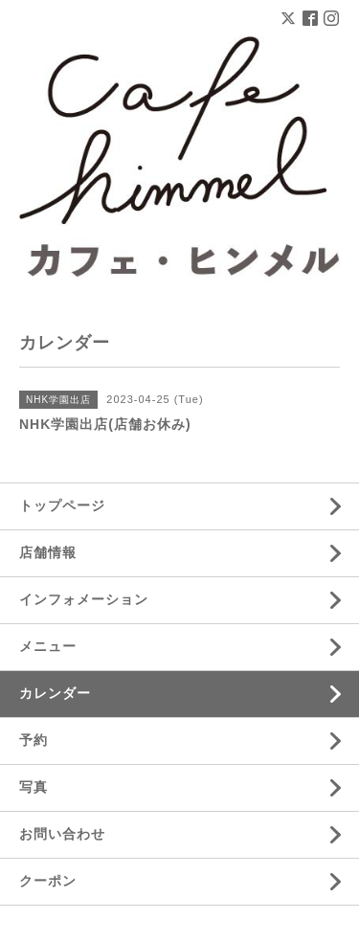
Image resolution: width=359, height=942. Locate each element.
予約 (33, 740)
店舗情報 (48, 552)
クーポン (48, 880)
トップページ (62, 505)
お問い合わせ (62, 833)
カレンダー (55, 693)
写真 (33, 787)
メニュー (48, 646)
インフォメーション (83, 599)
